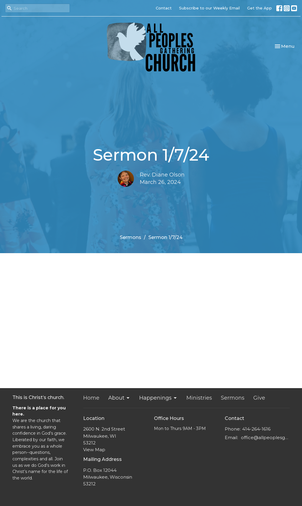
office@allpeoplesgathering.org (265, 437)
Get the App (259, 8)
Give (259, 398)
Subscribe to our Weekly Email (209, 8)
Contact (164, 8)
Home (91, 398)
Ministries (199, 398)
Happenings (158, 398)
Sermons (130, 237)
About (119, 398)
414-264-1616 (256, 429)
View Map (94, 449)
